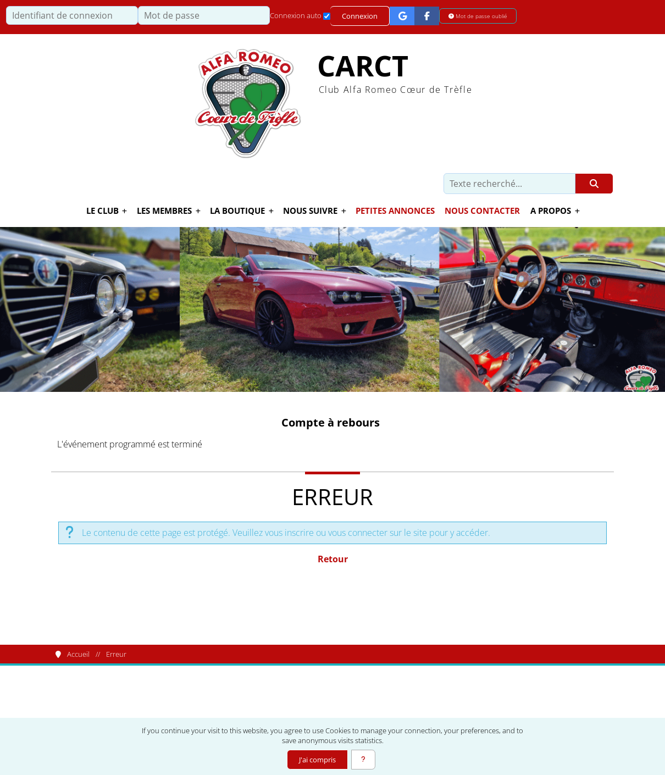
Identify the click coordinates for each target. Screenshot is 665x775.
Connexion (360, 16)
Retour (333, 559)
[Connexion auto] (326, 16)
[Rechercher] (594, 183)
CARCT (362, 65)
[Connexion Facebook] (426, 16)
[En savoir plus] (363, 760)
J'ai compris (317, 760)
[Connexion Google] (402, 16)
